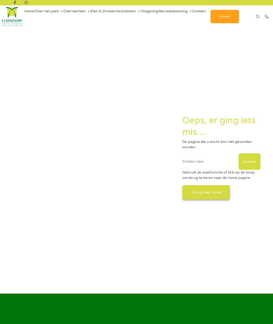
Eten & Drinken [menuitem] (117, 16)
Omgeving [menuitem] (171, 16)
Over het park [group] (53, 16)
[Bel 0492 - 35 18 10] (266, 19)
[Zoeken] (221, 161)
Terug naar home (206, 192)
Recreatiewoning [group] (198, 16)
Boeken (43, 30)
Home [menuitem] (31, 16)
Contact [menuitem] (228, 16)
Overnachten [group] (84, 16)
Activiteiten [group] (144, 16)
